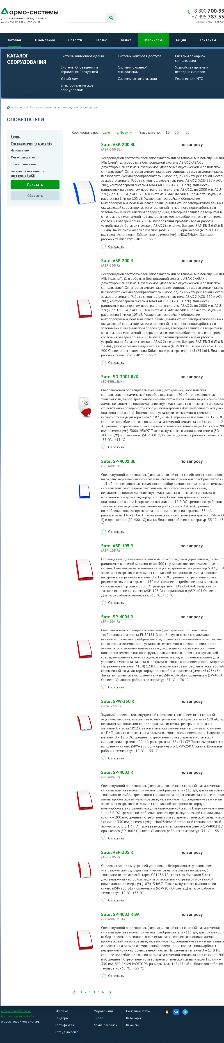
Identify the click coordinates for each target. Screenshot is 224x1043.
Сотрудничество (67, 1032)
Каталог (14, 40)
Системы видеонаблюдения (83, 56)
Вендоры (61, 1018)
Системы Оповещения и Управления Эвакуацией (79, 69)
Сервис (101, 40)
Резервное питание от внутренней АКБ (27, 173)
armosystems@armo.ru (16, 1011)
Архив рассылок (105, 1025)
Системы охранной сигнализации (133, 69)
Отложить (116, 246)
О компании (45, 40)
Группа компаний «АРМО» (17, 1016)
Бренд (15, 137)
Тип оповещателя (24, 157)
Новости (75, 40)
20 (177, 132)
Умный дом (69, 78)
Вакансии (132, 1025)
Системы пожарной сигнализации (190, 58)
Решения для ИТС (189, 78)
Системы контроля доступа (139, 56)
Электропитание (23, 164)
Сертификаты (64, 1025)
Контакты (207, 40)
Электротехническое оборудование (77, 87)
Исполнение (20, 150)
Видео (98, 1018)
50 (187, 132)
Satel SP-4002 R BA (138, 916)
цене (106, 132)
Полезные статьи (138, 1011)
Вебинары (153, 40)
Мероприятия (104, 1011)
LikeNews (61, 1011)
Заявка (126, 40)
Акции (181, 40)
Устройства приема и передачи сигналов (191, 69)
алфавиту (124, 132)
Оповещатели (89, 107)
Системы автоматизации (137, 78)
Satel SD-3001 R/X (138, 379)
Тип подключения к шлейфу (31, 144)
